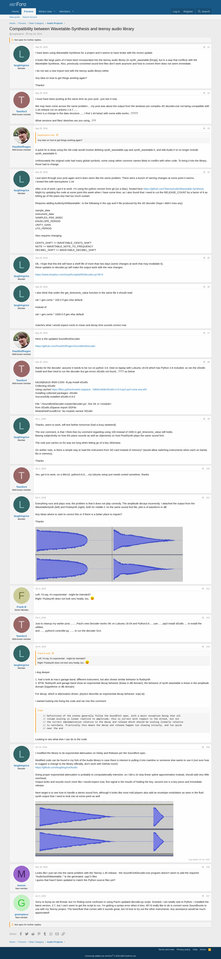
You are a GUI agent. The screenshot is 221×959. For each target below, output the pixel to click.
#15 (208, 747)
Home (15, 11)
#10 (208, 468)
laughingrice (18, 34)
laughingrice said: (46, 135)
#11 (208, 497)
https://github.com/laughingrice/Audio (56, 767)
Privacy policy (183, 949)
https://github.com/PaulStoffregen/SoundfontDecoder (65, 346)
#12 (208, 589)
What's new (45, 11)
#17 (208, 896)
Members (64, 11)
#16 (208, 867)
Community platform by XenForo (110, 956)
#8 (208, 362)
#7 (208, 333)
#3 (208, 128)
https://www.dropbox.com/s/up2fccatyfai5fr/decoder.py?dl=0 (69, 274)
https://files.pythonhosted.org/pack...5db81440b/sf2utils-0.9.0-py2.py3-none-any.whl (99, 389)
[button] (54, 11)
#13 (208, 618)
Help (195, 949)
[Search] (204, 11)
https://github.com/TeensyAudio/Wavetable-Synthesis (173, 188)
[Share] (204, 47)
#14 (208, 647)
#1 (208, 47)
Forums (28, 11)
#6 (208, 287)
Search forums (30, 17)
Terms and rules (166, 949)
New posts (14, 17)
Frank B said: (44, 653)
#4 (208, 172)
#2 (208, 93)
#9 (208, 419)
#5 (208, 258)
